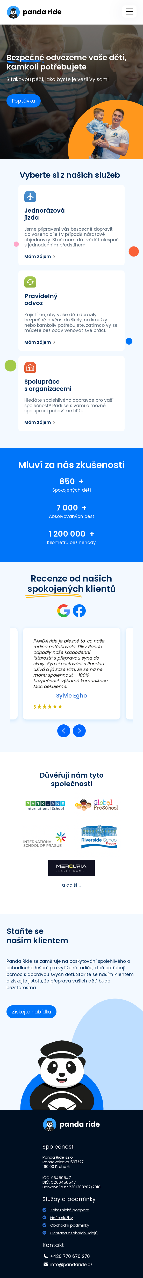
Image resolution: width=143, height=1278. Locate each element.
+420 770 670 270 (70, 1256)
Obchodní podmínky (69, 1225)
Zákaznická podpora (69, 1210)
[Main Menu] (129, 11)
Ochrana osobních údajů (74, 1233)
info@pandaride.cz (71, 1264)
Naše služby (61, 1217)
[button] (63, 731)
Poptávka (23, 100)
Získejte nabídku (31, 1011)
